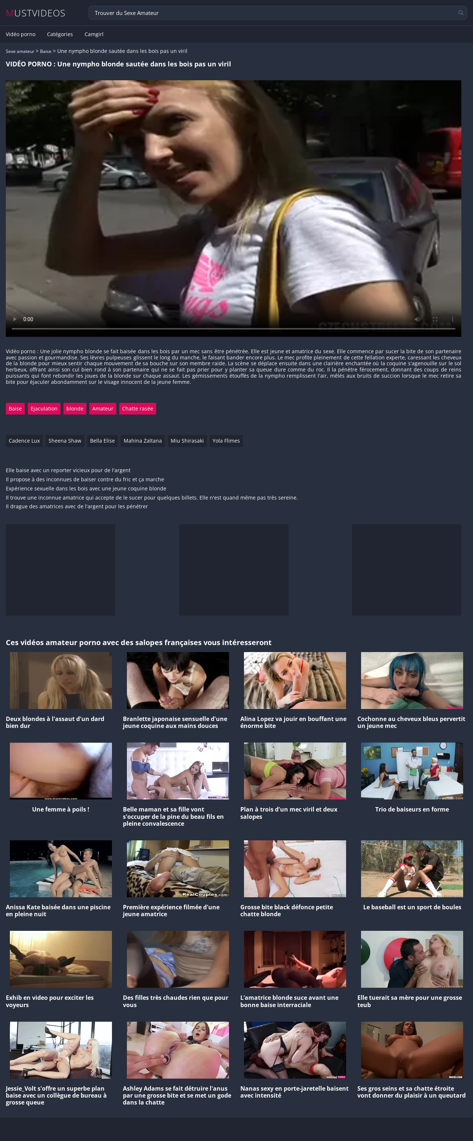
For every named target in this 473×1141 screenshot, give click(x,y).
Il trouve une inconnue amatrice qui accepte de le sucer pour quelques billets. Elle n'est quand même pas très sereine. (152, 498)
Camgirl (94, 34)
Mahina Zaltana (143, 440)
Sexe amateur (20, 51)
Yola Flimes (226, 440)
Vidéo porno (20, 34)
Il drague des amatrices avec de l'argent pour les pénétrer (77, 507)
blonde (75, 408)
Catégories (60, 34)
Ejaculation (44, 408)
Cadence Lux (24, 440)
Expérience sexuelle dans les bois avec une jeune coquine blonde (86, 489)
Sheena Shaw (65, 440)
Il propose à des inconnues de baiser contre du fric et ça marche (85, 480)
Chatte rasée (137, 408)
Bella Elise (102, 440)
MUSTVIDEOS (36, 13)
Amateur (102, 408)
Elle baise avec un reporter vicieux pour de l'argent (68, 470)
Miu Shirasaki (187, 440)
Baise (45, 51)
